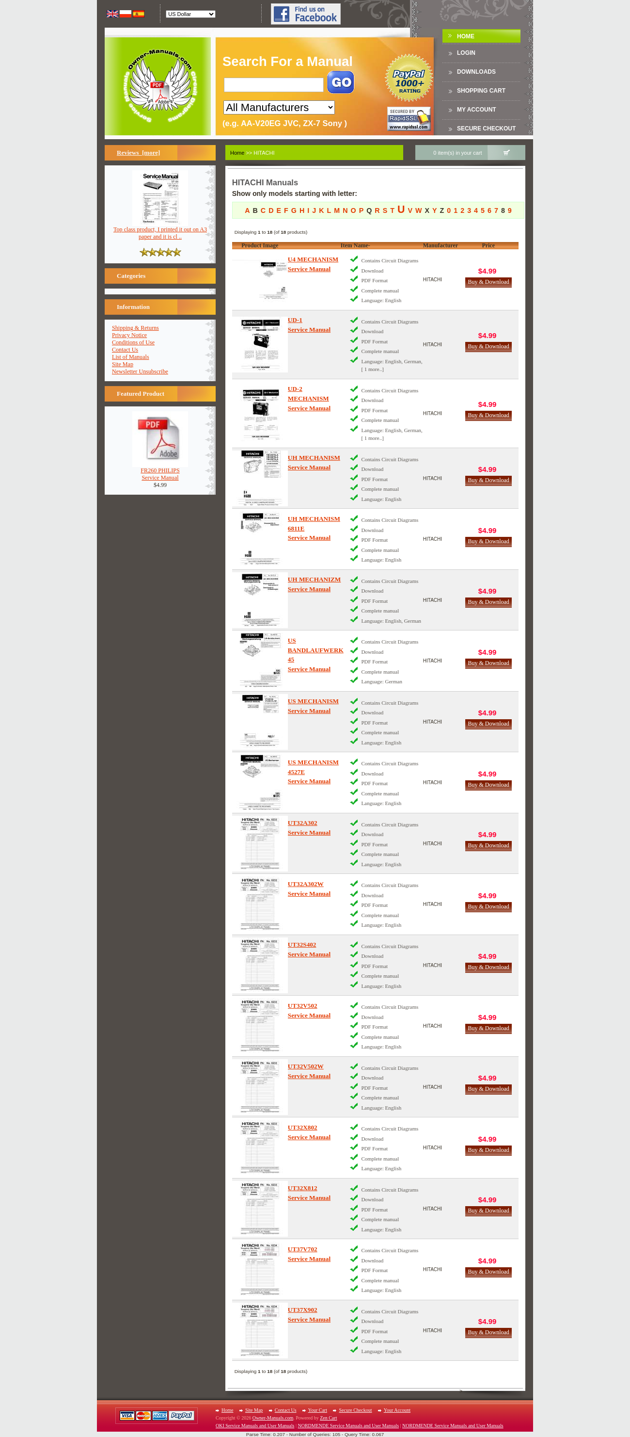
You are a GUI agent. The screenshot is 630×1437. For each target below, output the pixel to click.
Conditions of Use (133, 342)
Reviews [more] (138, 152)
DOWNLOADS (476, 71)
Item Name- (355, 245)
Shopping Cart (481, 90)
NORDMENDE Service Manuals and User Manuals (348, 1425)
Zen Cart (328, 1418)
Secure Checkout (486, 128)
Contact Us (125, 349)
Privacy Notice (129, 335)
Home (465, 36)
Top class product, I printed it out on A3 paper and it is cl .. (160, 230)
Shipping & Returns (135, 327)
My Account (476, 109)
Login (466, 52)
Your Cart (317, 1410)
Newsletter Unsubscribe (140, 371)
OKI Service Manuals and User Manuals (255, 1425)
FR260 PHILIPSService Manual (160, 471)
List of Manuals (130, 357)
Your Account (397, 1410)
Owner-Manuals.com (273, 1418)
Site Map (122, 364)
